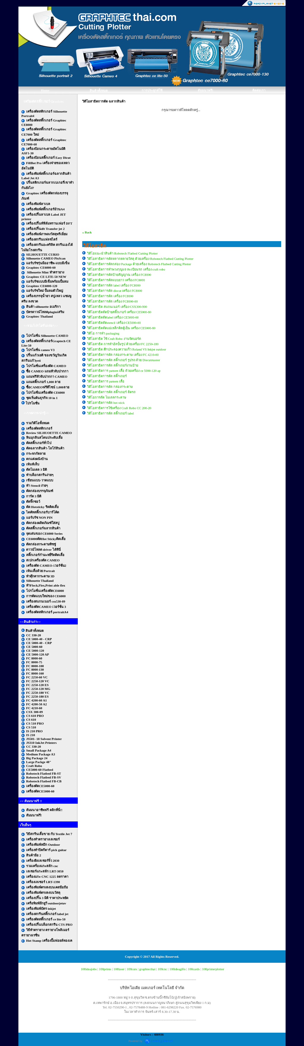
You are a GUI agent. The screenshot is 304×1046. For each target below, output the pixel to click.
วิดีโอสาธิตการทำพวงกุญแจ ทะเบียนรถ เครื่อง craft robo (126, 269)
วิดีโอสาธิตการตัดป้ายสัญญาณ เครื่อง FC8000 (119, 274)
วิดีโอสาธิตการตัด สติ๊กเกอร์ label (110, 413)
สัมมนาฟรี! (205, 90)
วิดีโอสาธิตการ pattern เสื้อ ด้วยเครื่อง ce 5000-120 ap (123, 370)
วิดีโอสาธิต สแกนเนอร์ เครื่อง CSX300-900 (117, 306)
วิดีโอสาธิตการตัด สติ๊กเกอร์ (107, 376)
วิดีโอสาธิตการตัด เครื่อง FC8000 (110, 296)
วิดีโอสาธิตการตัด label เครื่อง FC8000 (113, 285)
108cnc (162, 969)
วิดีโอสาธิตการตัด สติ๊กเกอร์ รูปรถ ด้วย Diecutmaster (123, 360)
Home (45, 90)
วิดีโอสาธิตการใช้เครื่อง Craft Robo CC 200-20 (119, 408)
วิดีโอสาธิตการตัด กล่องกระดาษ (110, 386)
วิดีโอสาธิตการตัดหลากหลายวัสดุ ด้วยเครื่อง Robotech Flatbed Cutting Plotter (140, 258)
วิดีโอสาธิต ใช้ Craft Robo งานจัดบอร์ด (114, 338)
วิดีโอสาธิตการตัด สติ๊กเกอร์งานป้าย (112, 365)
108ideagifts (178, 969)
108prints (105, 969)
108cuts (132, 969)
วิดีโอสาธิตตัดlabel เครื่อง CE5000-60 (113, 317)
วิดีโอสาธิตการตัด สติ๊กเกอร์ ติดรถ (111, 392)
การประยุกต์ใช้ (152, 90)
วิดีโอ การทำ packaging (103, 333)
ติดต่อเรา (258, 90)
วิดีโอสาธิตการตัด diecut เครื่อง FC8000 (114, 290)
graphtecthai (147, 969)
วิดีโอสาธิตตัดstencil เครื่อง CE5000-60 (114, 322)
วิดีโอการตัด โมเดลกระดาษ (106, 397)
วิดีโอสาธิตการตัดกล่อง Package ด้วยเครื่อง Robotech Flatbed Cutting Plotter (139, 264)
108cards (194, 969)
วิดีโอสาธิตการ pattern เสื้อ (105, 381)
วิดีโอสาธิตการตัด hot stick (105, 402)
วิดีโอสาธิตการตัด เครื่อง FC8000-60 (112, 301)
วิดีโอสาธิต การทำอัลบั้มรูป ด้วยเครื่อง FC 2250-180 (123, 344)
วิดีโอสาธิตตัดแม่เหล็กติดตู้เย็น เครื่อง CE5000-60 (121, 328)
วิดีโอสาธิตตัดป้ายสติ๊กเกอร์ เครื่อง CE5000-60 (119, 312)
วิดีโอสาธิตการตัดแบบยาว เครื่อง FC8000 (116, 280)
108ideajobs (88, 969)
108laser (118, 969)
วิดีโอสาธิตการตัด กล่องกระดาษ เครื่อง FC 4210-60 (123, 354)
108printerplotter (213, 969)
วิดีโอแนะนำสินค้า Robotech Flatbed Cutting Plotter (122, 253)
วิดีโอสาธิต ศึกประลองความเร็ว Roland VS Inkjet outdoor (126, 349)
